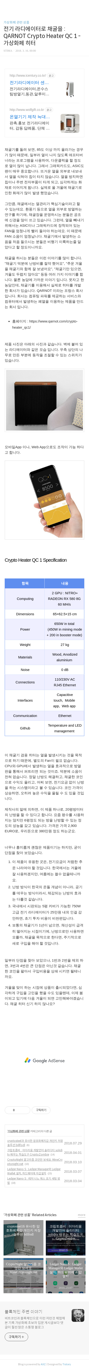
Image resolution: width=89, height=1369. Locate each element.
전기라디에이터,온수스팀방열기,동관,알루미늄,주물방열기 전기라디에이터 (30, 92)
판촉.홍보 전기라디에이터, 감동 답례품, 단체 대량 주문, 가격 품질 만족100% (30, 126)
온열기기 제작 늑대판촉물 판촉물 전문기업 (30, 117)
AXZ (43, 1364)
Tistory (66, 1364)
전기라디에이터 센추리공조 (29, 82)
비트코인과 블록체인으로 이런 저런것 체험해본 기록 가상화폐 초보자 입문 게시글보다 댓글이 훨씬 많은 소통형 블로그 (35, 1322)
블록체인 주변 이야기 (24, 1312)
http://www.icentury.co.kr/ (28, 75)
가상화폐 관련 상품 (16, 22)
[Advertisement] (44, 1060)
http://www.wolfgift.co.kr (27, 110)
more (81, 1215)
